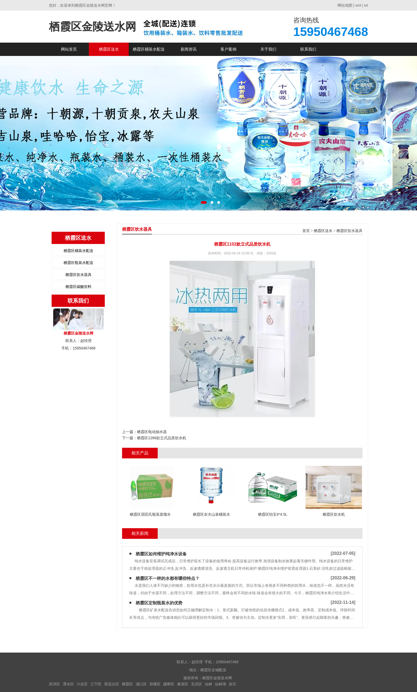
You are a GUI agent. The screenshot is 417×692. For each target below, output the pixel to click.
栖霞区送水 (109, 49)
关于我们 (268, 49)
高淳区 (54, 684)
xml (358, 5)
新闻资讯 (189, 49)
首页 (306, 231)
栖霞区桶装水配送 (149, 49)
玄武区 (196, 684)
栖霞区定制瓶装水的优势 (159, 603)
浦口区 (141, 684)
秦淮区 (182, 684)
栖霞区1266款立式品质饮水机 (161, 438)
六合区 (82, 684)
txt (366, 5)
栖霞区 (127, 684)
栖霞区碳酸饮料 (78, 286)
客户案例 (228, 49)
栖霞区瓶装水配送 (78, 262)
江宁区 (96, 684)
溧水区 (68, 684)
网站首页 (69, 49)
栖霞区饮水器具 (78, 274)
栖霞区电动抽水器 (152, 432)
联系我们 (308, 49)
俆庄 (232, 684)
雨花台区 (111, 684)
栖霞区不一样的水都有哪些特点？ (167, 578)
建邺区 (168, 684)
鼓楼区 (155, 684)
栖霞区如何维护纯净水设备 (161, 554)
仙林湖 (220, 684)
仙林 (208, 684)
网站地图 (344, 5)
